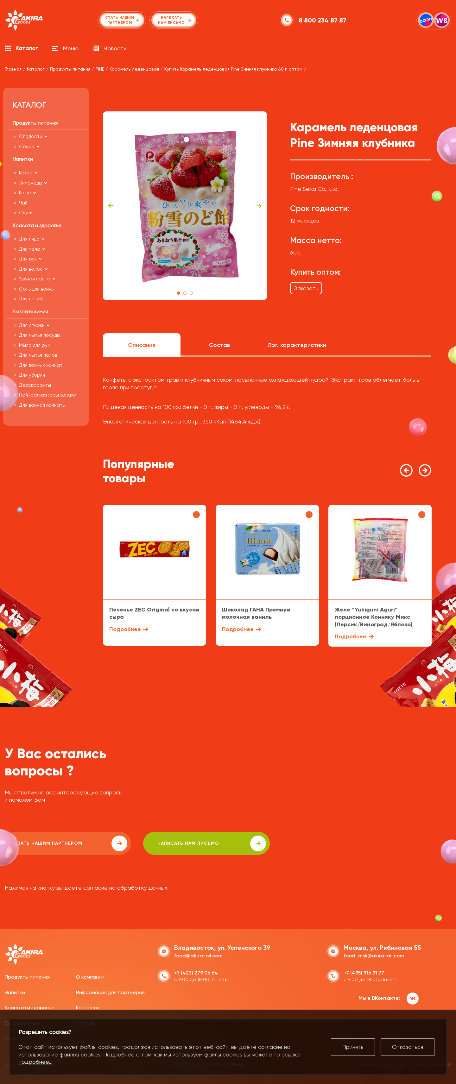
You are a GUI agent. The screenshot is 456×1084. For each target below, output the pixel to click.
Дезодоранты (35, 385)
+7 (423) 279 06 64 (196, 972)
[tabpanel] (185, 205)
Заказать (306, 288)
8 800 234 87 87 (323, 20)
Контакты (87, 1007)
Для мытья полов (38, 355)
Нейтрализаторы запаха (47, 395)
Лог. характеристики (297, 344)
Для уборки (32, 375)
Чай (23, 203)
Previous (111, 205)
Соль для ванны (36, 289)
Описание (142, 344)
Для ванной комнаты (42, 405)
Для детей (31, 299)
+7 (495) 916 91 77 (364, 972)
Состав (219, 344)
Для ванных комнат (40, 365)
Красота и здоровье (29, 1007)
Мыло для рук (34, 345)
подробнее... (36, 1061)
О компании (90, 977)
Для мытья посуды (39, 335)
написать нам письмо (184, 843)
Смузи (26, 213)
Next (259, 205)
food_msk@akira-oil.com (374, 955)
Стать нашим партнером (61, 843)
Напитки (15, 992)
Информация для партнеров (110, 992)
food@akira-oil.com (198, 955)
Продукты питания (27, 977)
